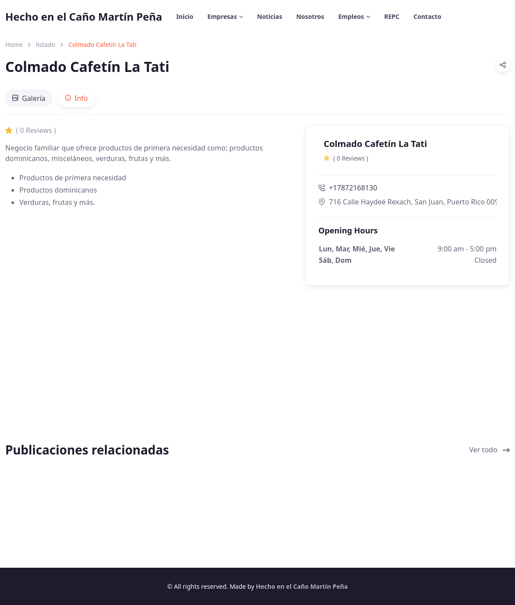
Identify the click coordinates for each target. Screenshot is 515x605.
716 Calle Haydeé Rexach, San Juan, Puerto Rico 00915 (407, 202)
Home (14, 44)
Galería (29, 98)
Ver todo (489, 450)
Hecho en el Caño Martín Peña (83, 16)
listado (45, 44)
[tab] (29, 98)
